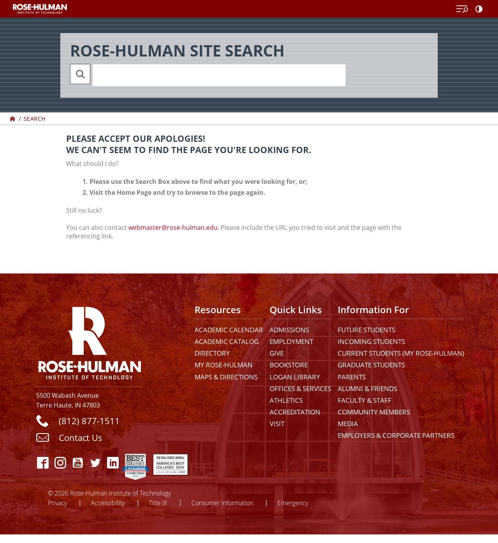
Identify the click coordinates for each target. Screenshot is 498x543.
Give (277, 353)
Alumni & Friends (367, 388)
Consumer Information (222, 503)
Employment (291, 341)
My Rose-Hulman (224, 364)
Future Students (366, 329)
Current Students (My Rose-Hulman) (401, 353)
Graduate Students (371, 364)
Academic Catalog (227, 341)
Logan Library (295, 376)
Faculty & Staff (364, 400)
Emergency (292, 503)
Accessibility (108, 503)
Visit (277, 423)
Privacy (57, 503)
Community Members (374, 411)
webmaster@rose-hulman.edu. (173, 227)
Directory (212, 353)
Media (348, 423)
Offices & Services (300, 388)
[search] (208, 75)
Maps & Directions (226, 376)
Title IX (158, 503)
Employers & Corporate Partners (396, 435)
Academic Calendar (229, 329)
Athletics (286, 400)
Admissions (289, 329)
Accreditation (295, 411)
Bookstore (289, 364)
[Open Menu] (462, 9)
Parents (352, 376)
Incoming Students (371, 341)
